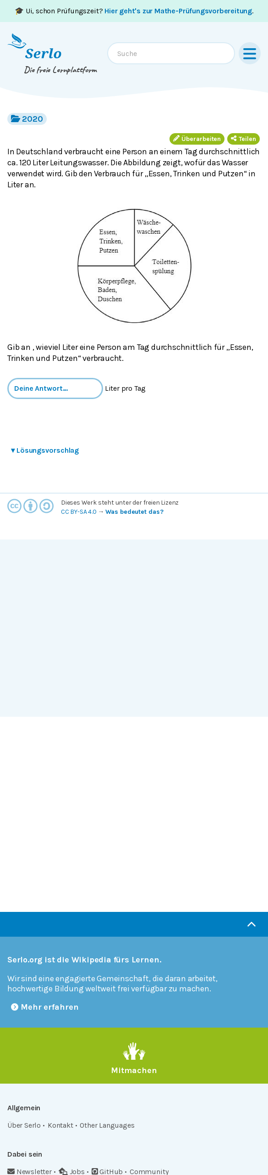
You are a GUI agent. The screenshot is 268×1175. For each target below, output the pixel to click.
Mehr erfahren (45, 1007)
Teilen (243, 139)
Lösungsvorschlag (45, 450)
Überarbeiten (197, 139)
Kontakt (60, 1125)
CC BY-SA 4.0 (79, 512)
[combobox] (171, 53)
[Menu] (250, 53)
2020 (27, 118)
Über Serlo (24, 1125)
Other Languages (107, 1125)
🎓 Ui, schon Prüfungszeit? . (134, 10)
